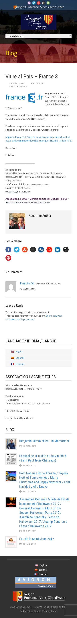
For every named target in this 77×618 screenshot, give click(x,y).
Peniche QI (27, 283)
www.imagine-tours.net (17, 191)
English (19, 351)
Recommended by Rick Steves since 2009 (27, 202)
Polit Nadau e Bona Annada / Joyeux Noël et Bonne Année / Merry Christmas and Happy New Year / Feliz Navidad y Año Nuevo (44, 480)
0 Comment (38, 83)
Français (20, 364)
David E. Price (18, 86)
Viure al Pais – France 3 (31, 76)
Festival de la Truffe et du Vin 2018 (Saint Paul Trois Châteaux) (42, 458)
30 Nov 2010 (16, 83)
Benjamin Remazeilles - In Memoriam (44, 441)
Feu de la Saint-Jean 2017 (36, 539)
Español (20, 358)
